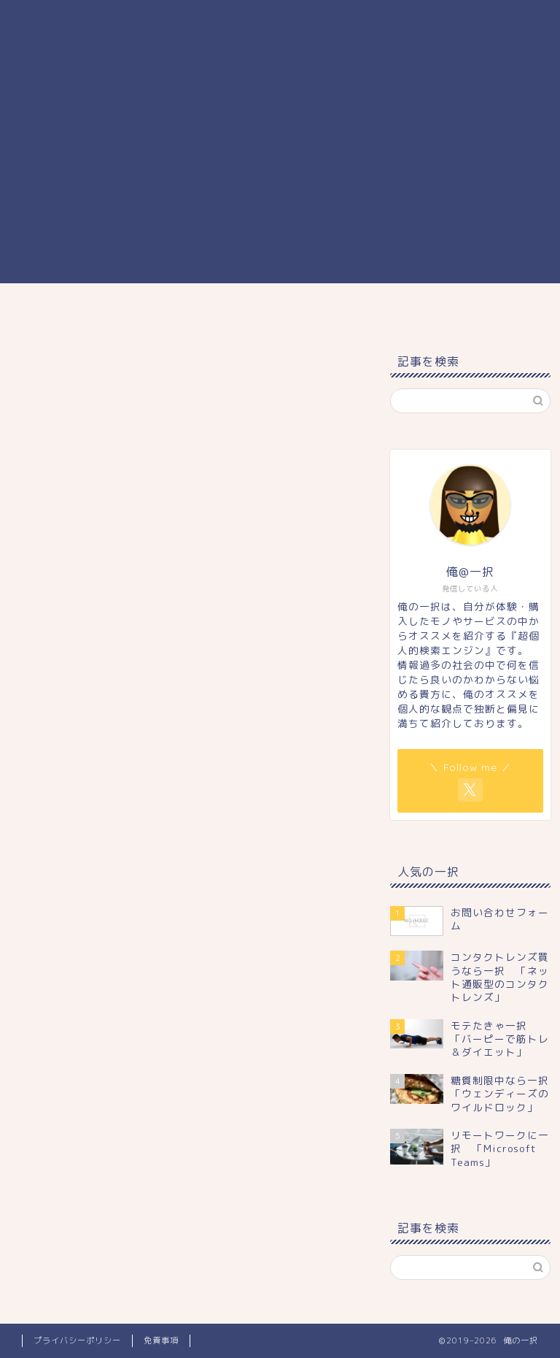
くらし (229, 308)
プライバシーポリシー (77, 1340)
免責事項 (161, 1340)
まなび (160, 308)
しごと (298, 308)
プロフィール (384, 308)
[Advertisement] (280, 181)
